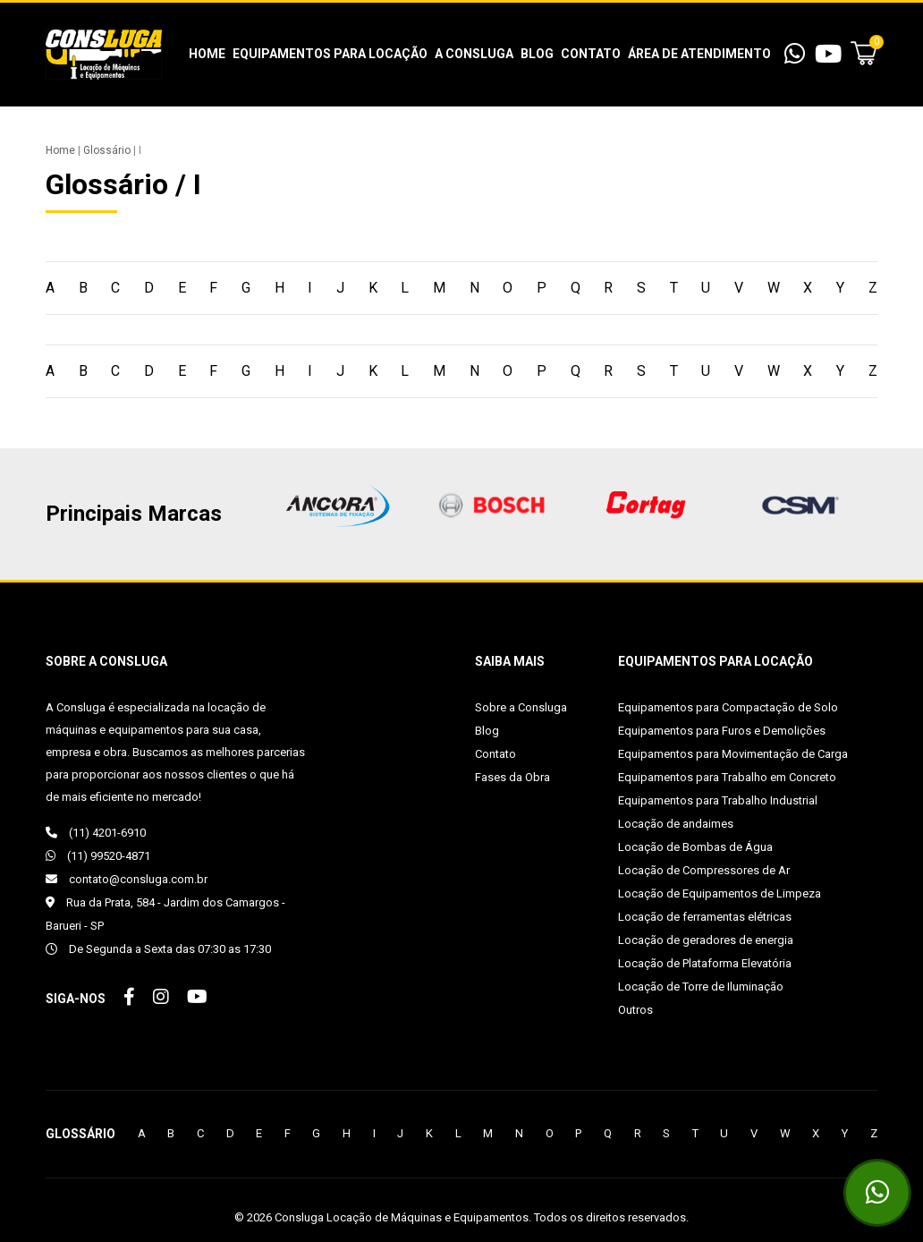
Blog (537, 54)
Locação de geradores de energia (705, 940)
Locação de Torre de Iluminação (700, 986)
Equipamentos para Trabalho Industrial (717, 800)
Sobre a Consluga (521, 707)
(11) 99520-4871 (98, 856)
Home (207, 54)
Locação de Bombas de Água (695, 847)
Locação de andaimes (675, 823)
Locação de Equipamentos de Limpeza (719, 893)
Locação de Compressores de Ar (704, 870)
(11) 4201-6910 (96, 832)
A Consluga (474, 54)
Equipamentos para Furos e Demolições (722, 730)
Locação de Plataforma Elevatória (705, 963)
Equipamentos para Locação (330, 54)
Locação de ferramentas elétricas (705, 916)
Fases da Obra (512, 777)
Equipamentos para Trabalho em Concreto (727, 777)
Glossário (107, 150)
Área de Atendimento (699, 54)
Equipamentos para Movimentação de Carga (733, 754)
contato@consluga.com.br (126, 879)
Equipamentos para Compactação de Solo (728, 707)
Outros (635, 1010)
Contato (591, 54)
